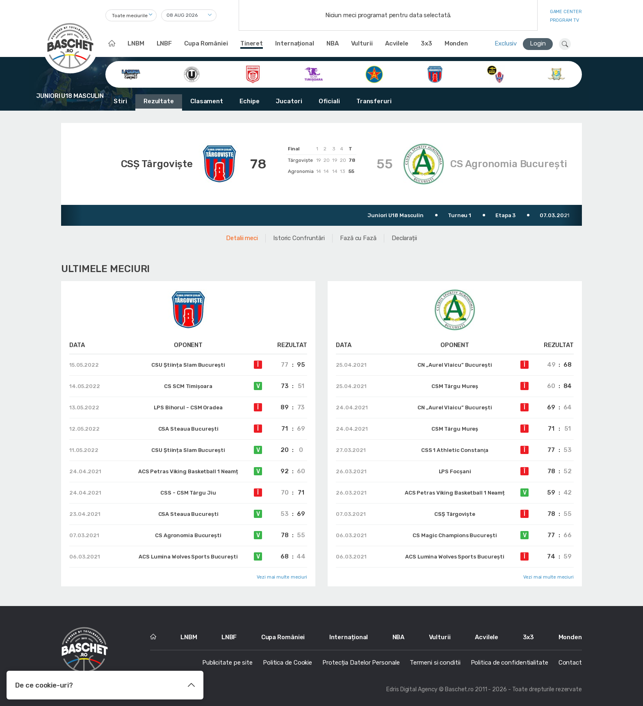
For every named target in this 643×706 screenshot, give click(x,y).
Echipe (249, 101)
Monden (456, 43)
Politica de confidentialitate (509, 662)
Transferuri (374, 101)
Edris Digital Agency (412, 689)
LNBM (136, 43)
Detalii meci (242, 238)
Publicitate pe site (227, 662)
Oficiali (329, 101)
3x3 (426, 43)
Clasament (206, 101)
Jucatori (289, 101)
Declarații (404, 238)
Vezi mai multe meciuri (282, 577)
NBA (332, 43)
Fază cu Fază (358, 238)
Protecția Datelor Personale (360, 662)
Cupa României (206, 43)
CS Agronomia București (508, 164)
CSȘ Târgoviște (157, 164)
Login (538, 43)
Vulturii (362, 43)
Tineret (251, 43)
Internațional (294, 43)
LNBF (164, 43)
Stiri (120, 101)
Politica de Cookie (287, 662)
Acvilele (396, 43)
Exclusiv (506, 43)
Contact (570, 662)
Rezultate (159, 101)
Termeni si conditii (435, 662)
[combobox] (131, 15)
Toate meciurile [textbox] (130, 15)
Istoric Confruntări (299, 238)
